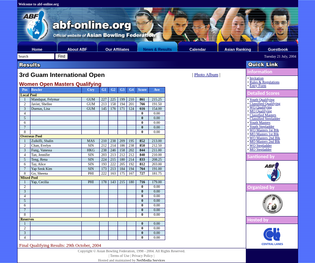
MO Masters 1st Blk (264, 134)
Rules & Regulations (265, 82)
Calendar (198, 49)
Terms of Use (119, 256)
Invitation (257, 78)
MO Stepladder (261, 149)
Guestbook (278, 49)
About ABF (77, 49)
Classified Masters (263, 115)
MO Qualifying (261, 111)
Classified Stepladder (265, 119)
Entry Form (258, 86)
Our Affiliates (117, 49)
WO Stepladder (260, 145)
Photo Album (206, 74)
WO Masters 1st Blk (264, 130)
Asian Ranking (237, 49)
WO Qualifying (260, 107)
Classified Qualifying (265, 104)
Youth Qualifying (262, 100)
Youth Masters (259, 123)
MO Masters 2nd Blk (265, 141)
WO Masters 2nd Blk (264, 138)
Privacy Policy (142, 256)
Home (37, 49)
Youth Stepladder (261, 126)
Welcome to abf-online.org (39, 4)
